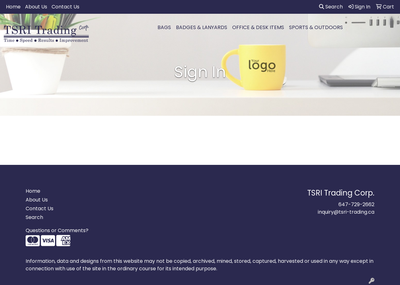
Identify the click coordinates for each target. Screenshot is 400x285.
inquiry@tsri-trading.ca (346, 212)
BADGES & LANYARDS (201, 27)
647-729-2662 (356, 204)
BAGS (164, 27)
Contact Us (65, 6)
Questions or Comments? (57, 230)
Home (13, 6)
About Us (36, 6)
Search (331, 6)
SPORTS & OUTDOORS (316, 27)
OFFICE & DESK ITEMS (258, 27)
